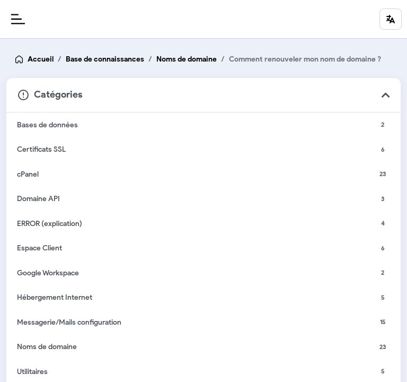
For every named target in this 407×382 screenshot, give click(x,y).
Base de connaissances (105, 59)
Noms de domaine (186, 59)
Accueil (41, 59)
